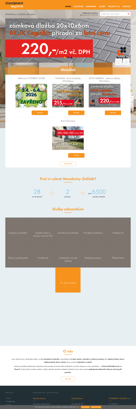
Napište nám (11, 359)
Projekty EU (114, 6)
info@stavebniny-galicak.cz (90, 13)
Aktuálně (78, 6)
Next (126, 61)
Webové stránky (86, 403)
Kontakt (127, 6)
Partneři (9, 365)
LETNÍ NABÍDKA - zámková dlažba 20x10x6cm (83, 79)
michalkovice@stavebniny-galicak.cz (49, 384)
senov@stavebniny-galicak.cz (85, 384)
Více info (27, 112)
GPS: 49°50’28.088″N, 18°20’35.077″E (47, 391)
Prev (118, 61)
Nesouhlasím (96, 407)
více (77, 407)
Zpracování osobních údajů (16, 372)
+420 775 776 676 (89, 15)
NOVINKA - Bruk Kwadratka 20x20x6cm (52, 79)
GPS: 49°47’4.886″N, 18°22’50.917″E (85, 391)
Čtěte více (68, 336)
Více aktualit (68, 121)
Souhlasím (85, 407)
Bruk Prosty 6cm (115, 78)
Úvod (8, 356)
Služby (102, 6)
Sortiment (91, 6)
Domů (68, 6)
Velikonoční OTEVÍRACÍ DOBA (21, 78)
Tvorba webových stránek (114, 403)
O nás (9, 362)
